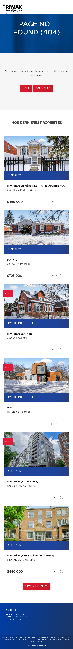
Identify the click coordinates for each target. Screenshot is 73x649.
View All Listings (36, 586)
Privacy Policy (42, 639)
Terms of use (55, 639)
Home (26, 88)
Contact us (43, 88)
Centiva (41, 646)
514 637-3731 (15, 620)
